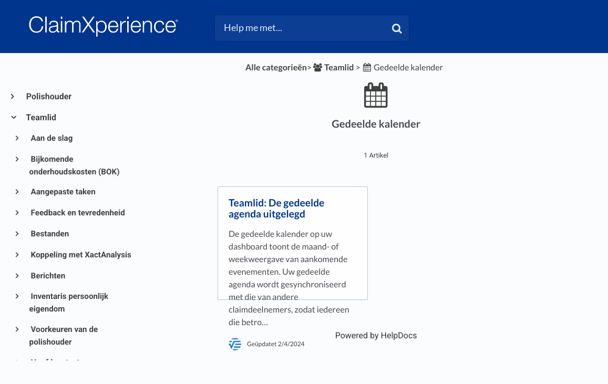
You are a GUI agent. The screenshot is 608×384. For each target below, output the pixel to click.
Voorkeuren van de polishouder (63, 336)
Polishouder (48, 96)
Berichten (47, 276)
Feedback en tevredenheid (77, 212)
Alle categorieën (276, 67)
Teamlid (40, 117)
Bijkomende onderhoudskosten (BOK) (74, 165)
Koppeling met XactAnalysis (80, 255)
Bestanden (49, 233)
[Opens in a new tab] (376, 335)
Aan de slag (51, 138)
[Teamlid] (333, 67)
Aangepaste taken (62, 191)
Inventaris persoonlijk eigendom (69, 303)
